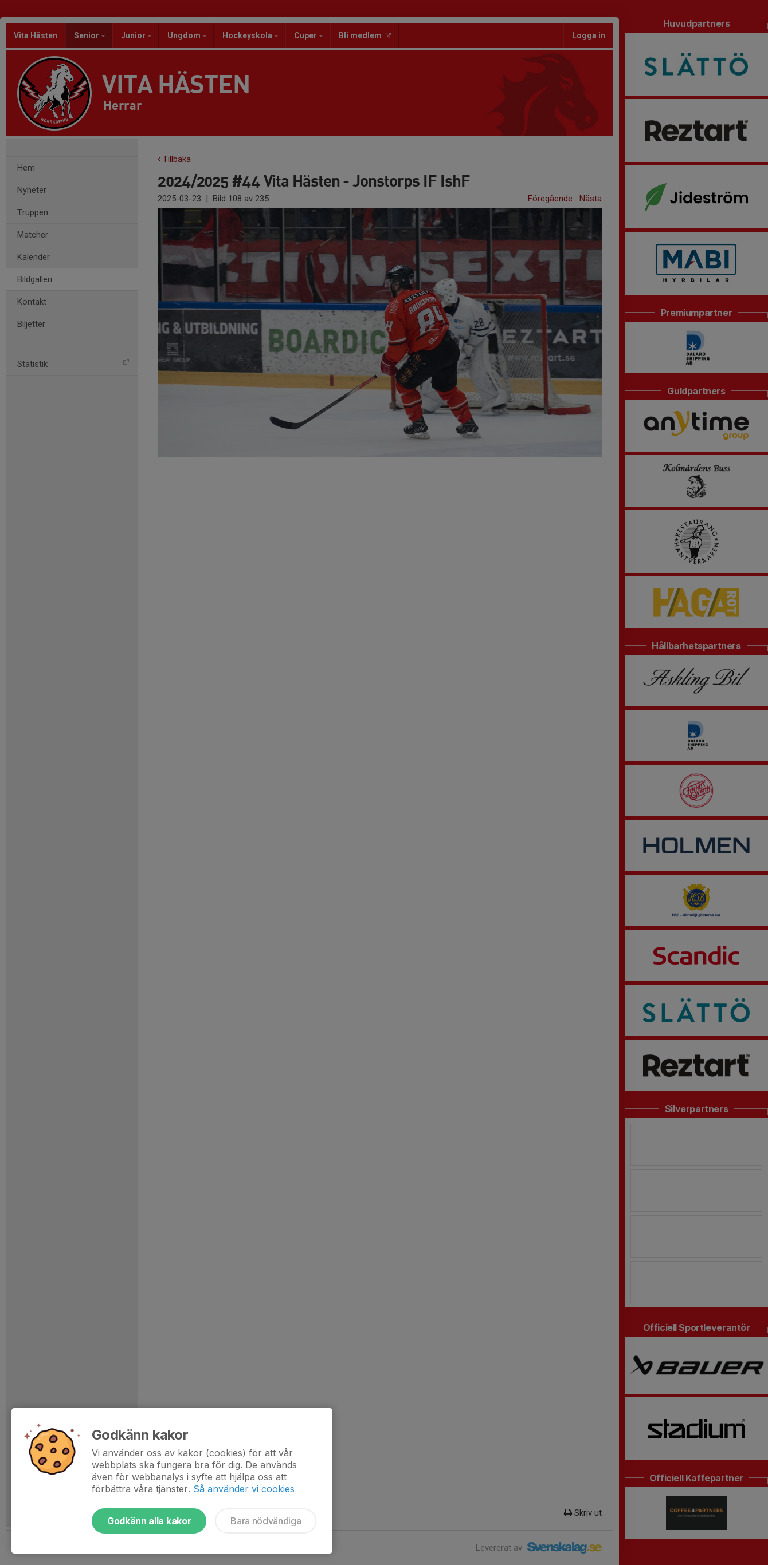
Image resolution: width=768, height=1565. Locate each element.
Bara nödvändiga (265, 1521)
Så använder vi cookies (244, 1489)
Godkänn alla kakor (149, 1521)
